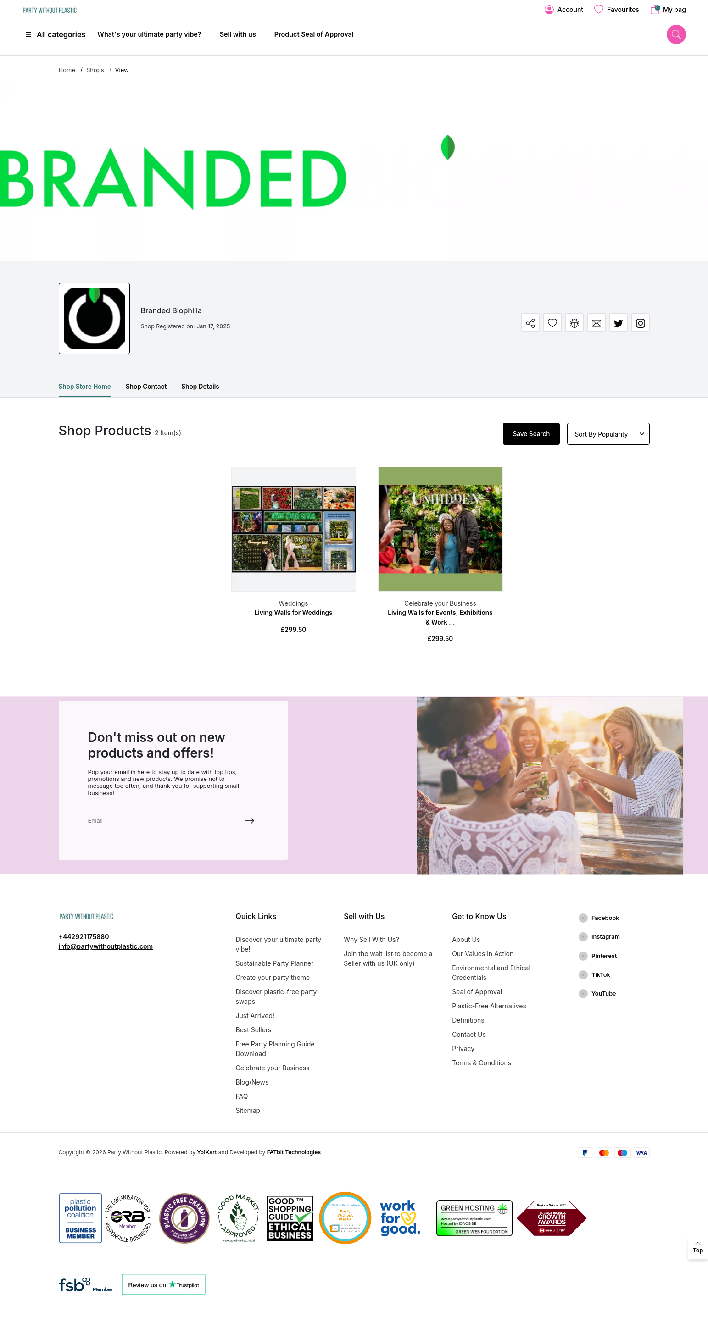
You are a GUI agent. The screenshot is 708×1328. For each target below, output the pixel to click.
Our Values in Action (482, 953)
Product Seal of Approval (314, 34)
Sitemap (248, 1110)
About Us (466, 939)
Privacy (463, 1048)
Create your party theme (273, 977)
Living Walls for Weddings (293, 612)
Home (67, 69)
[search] (676, 34)
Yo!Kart (207, 1152)
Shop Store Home (85, 386)
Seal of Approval (477, 992)
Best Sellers (254, 1030)
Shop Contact (146, 386)
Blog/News (252, 1082)
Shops (95, 69)
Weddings (293, 603)
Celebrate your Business (440, 603)
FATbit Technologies (294, 1152)
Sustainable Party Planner (275, 963)
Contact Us (469, 1034)
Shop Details (200, 386)
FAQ (242, 1096)
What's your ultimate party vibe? (149, 34)
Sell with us (238, 34)
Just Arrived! (255, 1015)
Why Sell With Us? (371, 939)
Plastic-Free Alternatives (489, 1006)
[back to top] (698, 1247)
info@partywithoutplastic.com (106, 946)
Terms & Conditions (481, 1063)
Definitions (468, 1020)
